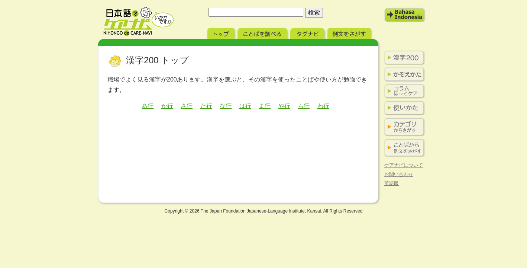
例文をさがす (350, 32)
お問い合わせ (398, 174)
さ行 (187, 106)
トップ (222, 32)
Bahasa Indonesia (404, 14)
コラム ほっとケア (403, 91)
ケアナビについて (403, 165)
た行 (206, 106)
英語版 (391, 183)
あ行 (147, 106)
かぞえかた (403, 74)
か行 (167, 106)
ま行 (265, 106)
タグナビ (308, 32)
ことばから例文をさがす (403, 148)
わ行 (323, 106)
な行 (226, 106)
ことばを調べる (263, 32)
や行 (284, 106)
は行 (245, 106)
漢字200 (403, 57)
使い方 (403, 107)
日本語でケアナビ (138, 22)
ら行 (304, 106)
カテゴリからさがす (403, 127)
